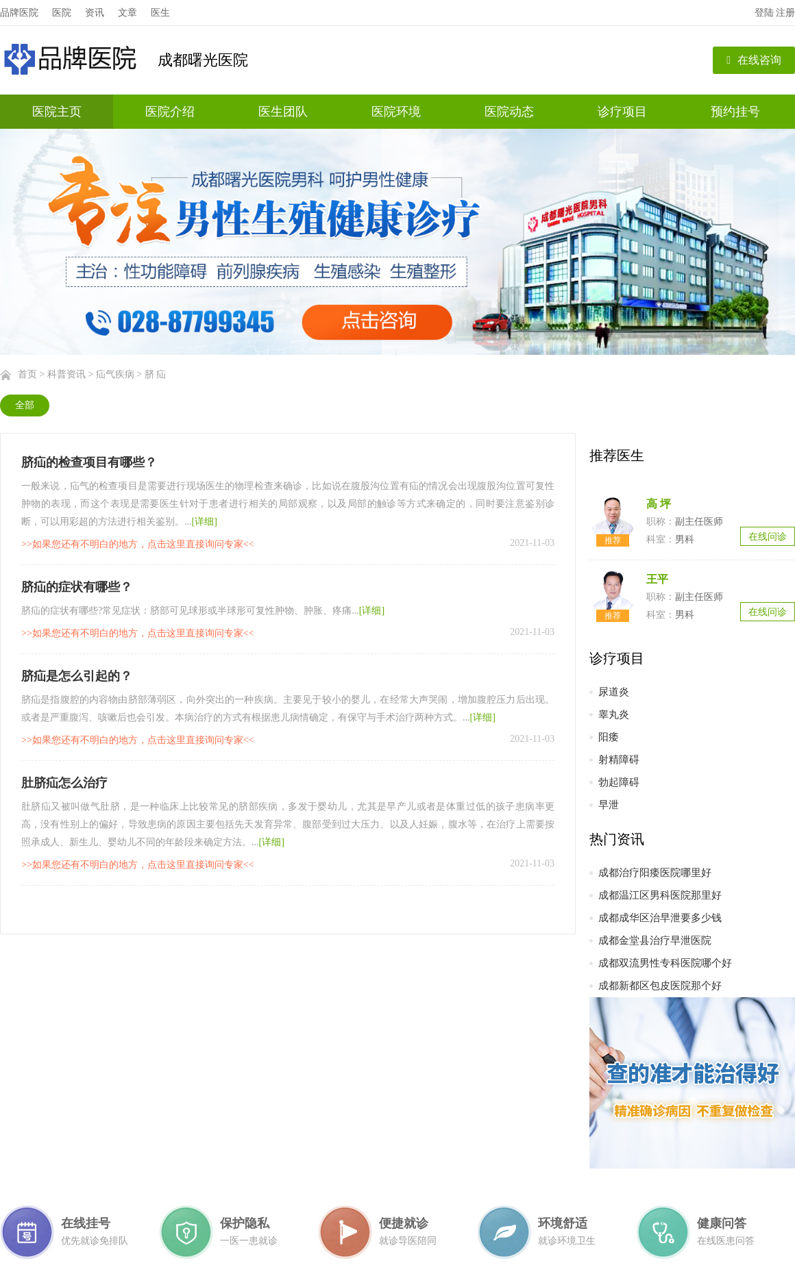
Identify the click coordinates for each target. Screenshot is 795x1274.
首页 (27, 374)
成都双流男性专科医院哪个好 (665, 963)
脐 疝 (156, 374)
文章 (127, 13)
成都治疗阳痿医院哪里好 (654, 872)
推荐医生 (616, 455)
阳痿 (608, 737)
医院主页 (57, 111)
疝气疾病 (115, 374)
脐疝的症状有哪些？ (76, 587)
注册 (785, 13)
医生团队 (283, 111)
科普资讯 (66, 374)
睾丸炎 (613, 714)
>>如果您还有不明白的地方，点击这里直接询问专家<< (137, 544)
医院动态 (509, 111)
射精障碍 (618, 759)
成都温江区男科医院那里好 (660, 895)
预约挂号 (735, 111)
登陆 (764, 13)
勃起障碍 (618, 782)
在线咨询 (753, 60)
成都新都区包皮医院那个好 (660, 985)
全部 (24, 405)
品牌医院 (19, 13)
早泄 (608, 804)
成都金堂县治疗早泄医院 (654, 940)
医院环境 (396, 111)
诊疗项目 (622, 111)
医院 (61, 13)
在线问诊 (767, 537)
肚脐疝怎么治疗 (64, 783)
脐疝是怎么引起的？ (76, 676)
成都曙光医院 (203, 59)
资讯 (94, 13)
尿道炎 (613, 691)
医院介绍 (170, 111)
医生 (160, 13)
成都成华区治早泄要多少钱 (660, 917)
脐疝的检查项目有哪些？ (89, 462)
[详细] (204, 521)
